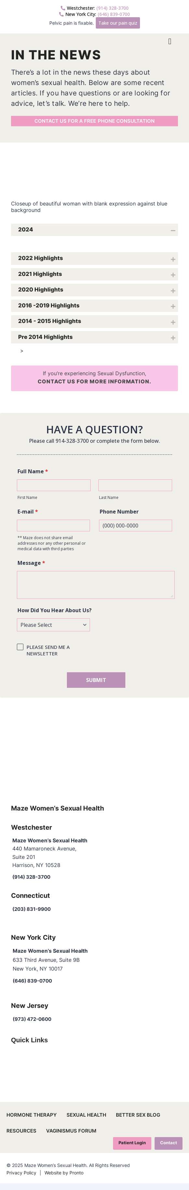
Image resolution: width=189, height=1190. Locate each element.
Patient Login (131, 1149)
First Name (27, 503)
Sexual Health (86, 1121)
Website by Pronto (63, 1179)
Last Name (109, 503)
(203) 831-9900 (33, 915)
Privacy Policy (21, 1179)
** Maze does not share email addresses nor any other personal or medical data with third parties (52, 549)
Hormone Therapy (31, 1121)
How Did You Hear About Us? (55, 616)
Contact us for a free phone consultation (94, 125)
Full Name (33, 477)
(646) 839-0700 (94, 14)
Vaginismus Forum (71, 1137)
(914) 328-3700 (95, 8)
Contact (168, 1149)
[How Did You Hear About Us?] (53, 631)
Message (31, 569)
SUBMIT (96, 686)
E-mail (28, 517)
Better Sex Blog (138, 1121)
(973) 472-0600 (34, 1025)
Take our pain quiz (117, 23)
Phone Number (119, 517)
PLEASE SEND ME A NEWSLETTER (48, 656)
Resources (21, 1137)
